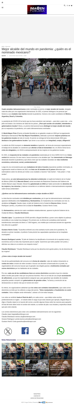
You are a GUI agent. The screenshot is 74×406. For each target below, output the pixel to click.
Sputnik (4, 55)
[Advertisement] (37, 29)
